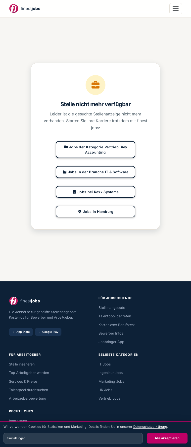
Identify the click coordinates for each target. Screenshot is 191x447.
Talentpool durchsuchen (28, 390)
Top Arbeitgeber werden (29, 372)
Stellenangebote (111, 307)
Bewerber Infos (110, 333)
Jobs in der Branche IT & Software (95, 172)
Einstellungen (16, 438)
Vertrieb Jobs (109, 398)
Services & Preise (23, 381)
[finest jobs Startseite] (24, 8)
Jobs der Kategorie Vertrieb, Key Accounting (95, 149)
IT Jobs (104, 364)
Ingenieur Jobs (110, 372)
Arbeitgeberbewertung (27, 398)
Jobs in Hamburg (96, 211)
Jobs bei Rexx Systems (95, 192)
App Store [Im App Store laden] (21, 332)
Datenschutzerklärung (150, 427)
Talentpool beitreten (114, 316)
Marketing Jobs (111, 381)
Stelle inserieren (22, 364)
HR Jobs (105, 390)
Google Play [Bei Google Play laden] (48, 332)
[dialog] (95, 434)
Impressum (18, 421)
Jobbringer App (111, 342)
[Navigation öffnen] (175, 8)
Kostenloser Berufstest (116, 325)
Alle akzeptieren (167, 438)
